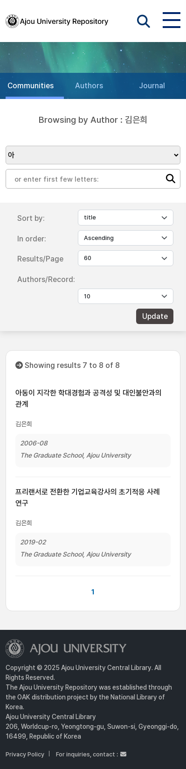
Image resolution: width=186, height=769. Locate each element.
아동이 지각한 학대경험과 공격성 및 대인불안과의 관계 (88, 398)
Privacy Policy (25, 754)
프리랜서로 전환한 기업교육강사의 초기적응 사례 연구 (87, 497)
